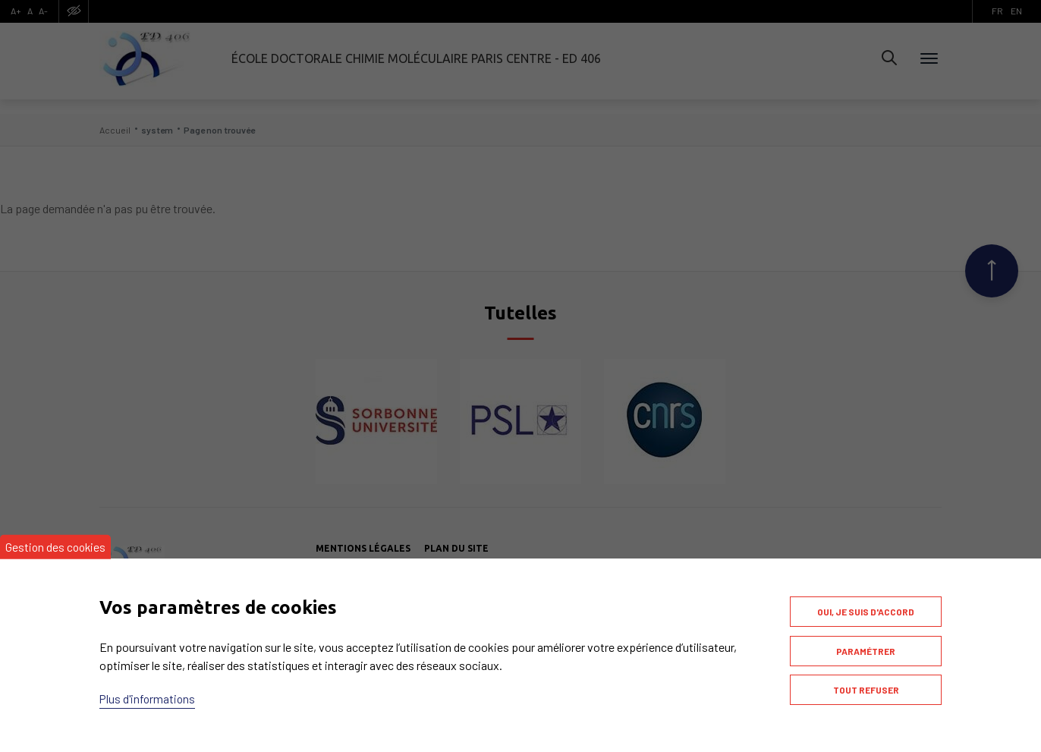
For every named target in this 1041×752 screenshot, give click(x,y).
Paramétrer (865, 645)
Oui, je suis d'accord (865, 604)
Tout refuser (866, 687)
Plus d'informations (148, 691)
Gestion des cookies (57, 538)
